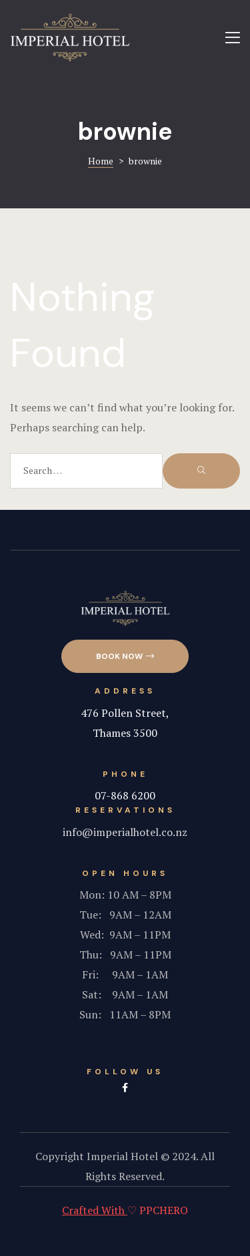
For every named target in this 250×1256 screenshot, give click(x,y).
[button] (125, 657)
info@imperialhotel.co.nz (125, 832)
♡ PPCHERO (125, 1210)
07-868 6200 (125, 795)
